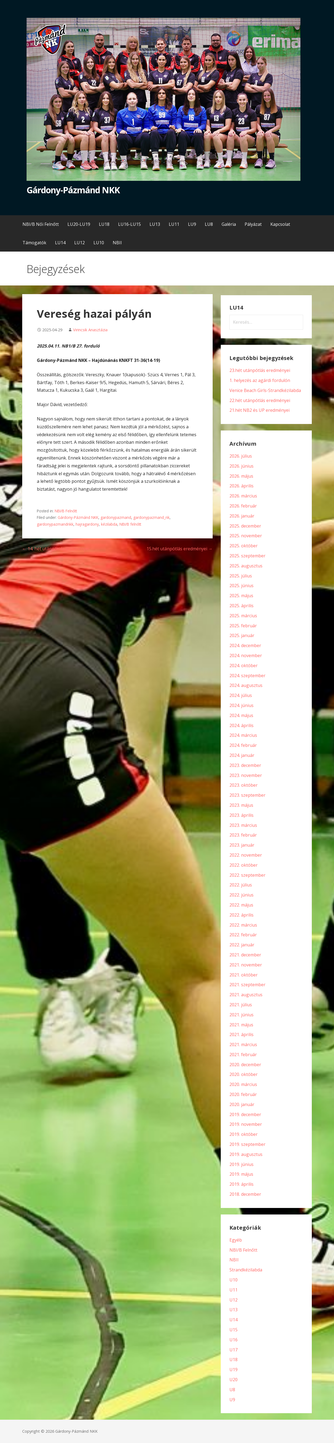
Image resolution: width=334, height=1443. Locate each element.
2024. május (241, 715)
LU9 (192, 224)
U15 (233, 1330)
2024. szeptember (247, 676)
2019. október (243, 1134)
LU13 (155, 224)
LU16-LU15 (129, 224)
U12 (233, 1300)
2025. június (241, 586)
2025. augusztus (245, 566)
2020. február (243, 1094)
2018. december (245, 1194)
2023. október (243, 785)
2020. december (245, 1065)
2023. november (245, 775)
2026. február (243, 506)
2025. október (243, 546)
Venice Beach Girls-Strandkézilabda (265, 390)
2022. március (243, 925)
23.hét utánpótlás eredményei (259, 370)
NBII (117, 243)
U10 (233, 1280)
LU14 (60, 243)
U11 (233, 1290)
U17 (233, 1350)
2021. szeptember (247, 985)
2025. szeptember (247, 556)
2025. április (241, 606)
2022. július (240, 885)
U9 (232, 1400)
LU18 (104, 224)
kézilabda (109, 524)
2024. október (243, 666)
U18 (233, 1359)
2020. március (243, 1084)
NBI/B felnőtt (130, 524)
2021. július (240, 1005)
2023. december (245, 765)
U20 (233, 1380)
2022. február (243, 935)
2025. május (241, 596)
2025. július (240, 576)
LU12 (79, 243)
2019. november (245, 1124)
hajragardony (87, 524)
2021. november (245, 965)
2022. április (241, 915)
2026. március (243, 496)
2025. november (245, 536)
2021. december (245, 955)
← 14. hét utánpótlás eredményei (55, 549)
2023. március (243, 825)
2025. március (243, 616)
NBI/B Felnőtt (66, 510)
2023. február (243, 835)
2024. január (241, 755)
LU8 (209, 224)
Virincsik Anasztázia (90, 329)
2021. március (243, 1044)
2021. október (243, 975)
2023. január (241, 845)
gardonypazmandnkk (55, 524)
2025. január (241, 635)
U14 (233, 1320)
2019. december (245, 1114)
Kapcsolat (280, 224)
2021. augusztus (245, 995)
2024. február (243, 745)
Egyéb (235, 1240)
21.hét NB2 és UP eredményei (259, 410)
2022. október (243, 865)
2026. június (241, 466)
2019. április (241, 1184)
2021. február (243, 1055)
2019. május (241, 1174)
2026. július (240, 456)
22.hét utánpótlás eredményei (259, 400)
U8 (232, 1390)
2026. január (241, 516)
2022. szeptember (247, 875)
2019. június (241, 1164)
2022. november (245, 855)
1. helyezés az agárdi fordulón (259, 380)
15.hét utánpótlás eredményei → (180, 549)
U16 (233, 1340)
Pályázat (253, 224)
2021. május (241, 1025)
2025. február (243, 626)
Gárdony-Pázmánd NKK (73, 190)
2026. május (241, 476)
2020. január (241, 1104)
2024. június (241, 705)
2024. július (240, 695)
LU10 (98, 243)
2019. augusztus (245, 1154)
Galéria (229, 224)
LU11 (174, 224)
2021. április (241, 1034)
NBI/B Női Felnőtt (40, 224)
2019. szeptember (247, 1144)
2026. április (241, 486)
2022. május (241, 905)
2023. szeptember (247, 795)
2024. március (243, 735)
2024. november (245, 655)
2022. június (241, 895)
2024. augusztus (245, 685)
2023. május (241, 805)
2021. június (241, 1015)
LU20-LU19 (78, 224)
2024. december (245, 645)
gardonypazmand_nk (151, 517)
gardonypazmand (115, 517)
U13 (233, 1310)
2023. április (241, 815)
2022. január (241, 945)
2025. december (245, 526)
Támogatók (34, 243)
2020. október (243, 1074)
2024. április (241, 725)
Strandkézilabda (245, 1270)
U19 (233, 1370)
